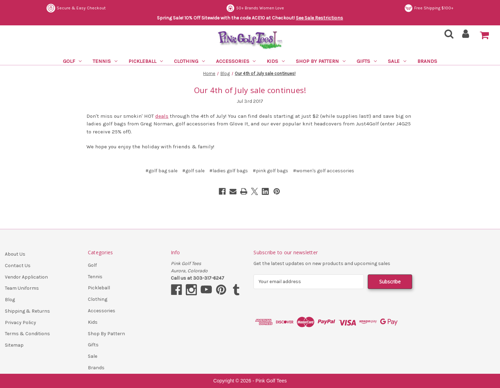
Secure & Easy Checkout (76, 8)
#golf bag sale (161, 171)
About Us (15, 254)
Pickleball (145, 61)
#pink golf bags (270, 171)
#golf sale (193, 171)
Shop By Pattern (320, 61)
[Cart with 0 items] (484, 35)
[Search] (447, 36)
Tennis (105, 61)
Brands (427, 61)
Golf (72, 61)
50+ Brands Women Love (255, 8)
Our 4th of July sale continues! (250, 90)
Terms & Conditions (27, 334)
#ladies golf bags (228, 171)
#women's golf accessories (323, 171)
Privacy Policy (20, 322)
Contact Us (18, 266)
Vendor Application (26, 277)
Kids (276, 61)
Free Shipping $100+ (428, 8)
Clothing (189, 61)
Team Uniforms (22, 288)
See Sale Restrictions (319, 18)
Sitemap (14, 345)
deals (161, 116)
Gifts (367, 61)
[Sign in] (466, 36)
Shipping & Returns (27, 311)
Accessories (236, 61)
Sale (397, 61)
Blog (10, 300)
